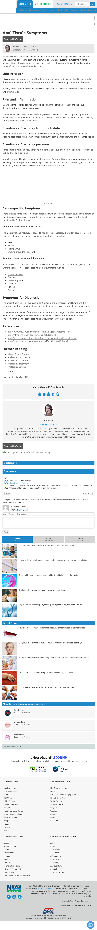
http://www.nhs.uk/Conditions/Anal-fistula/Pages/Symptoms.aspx (39, 331)
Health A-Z (8, 804)
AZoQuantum (56, 872)
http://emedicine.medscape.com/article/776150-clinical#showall (38, 341)
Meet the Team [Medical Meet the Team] (10, 853)
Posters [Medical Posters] (7, 834)
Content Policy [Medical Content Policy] (10, 879)
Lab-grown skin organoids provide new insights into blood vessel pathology (50, 649)
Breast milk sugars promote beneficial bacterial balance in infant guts (48, 582)
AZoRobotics (55, 863)
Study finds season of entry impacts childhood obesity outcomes (46, 679)
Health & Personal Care (13, 821)
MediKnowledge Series (13, 818)
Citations (10, 469)
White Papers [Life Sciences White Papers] (56, 808)
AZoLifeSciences (57, 879)
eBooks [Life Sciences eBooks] (53, 821)
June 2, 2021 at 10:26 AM (19, 490)
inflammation (13, 91)
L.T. (5, 485)
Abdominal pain (15, 274)
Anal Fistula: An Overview (19, 357)
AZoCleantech (56, 856)
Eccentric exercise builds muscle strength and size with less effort (47, 552)
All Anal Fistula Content (18, 354)
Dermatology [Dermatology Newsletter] (19, 729)
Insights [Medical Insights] (7, 814)
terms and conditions (44, 895)
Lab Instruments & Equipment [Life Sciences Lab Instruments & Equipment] (63, 801)
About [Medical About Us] (6, 850)
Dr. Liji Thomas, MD (30, 50)
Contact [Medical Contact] (7, 869)
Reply (8, 500)
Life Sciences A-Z (57, 804)
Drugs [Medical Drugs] (6, 827)
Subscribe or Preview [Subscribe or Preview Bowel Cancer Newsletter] (22, 719)
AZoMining (54, 869)
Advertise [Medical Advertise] (7, 866)
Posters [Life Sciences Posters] (53, 824)
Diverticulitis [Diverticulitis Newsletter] (19, 741)
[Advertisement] (48, 456)
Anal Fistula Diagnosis (18, 360)
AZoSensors (55, 866)
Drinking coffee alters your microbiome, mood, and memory (44, 596)
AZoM (52, 850)
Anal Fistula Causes (17, 367)
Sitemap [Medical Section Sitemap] (7, 863)
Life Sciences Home (43, 4)
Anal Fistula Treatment (18, 363)
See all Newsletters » (12, 753)
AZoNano (54, 853)
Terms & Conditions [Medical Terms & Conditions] (12, 872)
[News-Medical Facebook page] (9, 904)
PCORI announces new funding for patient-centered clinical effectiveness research (54, 664)
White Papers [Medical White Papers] (9, 808)
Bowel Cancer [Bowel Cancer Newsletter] (19, 717)
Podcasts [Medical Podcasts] (7, 837)
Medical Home (25, 4)
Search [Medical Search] (6, 856)
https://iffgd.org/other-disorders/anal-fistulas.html (32, 335)
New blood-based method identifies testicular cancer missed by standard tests (52, 634)
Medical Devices (10, 824)
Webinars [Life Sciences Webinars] (54, 818)
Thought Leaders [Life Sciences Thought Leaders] (57, 811)
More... (11, 371)
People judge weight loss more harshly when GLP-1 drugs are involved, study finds (53, 567)
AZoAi (52, 882)
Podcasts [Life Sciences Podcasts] (54, 827)
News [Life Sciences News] (52, 798)
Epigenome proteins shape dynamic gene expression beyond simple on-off (50, 611)
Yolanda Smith (48, 424)
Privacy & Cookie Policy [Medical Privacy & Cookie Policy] (13, 876)
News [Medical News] (6, 801)
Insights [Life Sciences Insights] (53, 814)
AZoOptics (54, 859)
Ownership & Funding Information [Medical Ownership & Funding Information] (18, 882)
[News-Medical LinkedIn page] (20, 904)
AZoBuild (54, 876)
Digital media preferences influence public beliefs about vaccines (46, 694)
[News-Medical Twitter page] (14, 904)
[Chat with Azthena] (90, 925)
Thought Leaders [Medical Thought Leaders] (11, 811)
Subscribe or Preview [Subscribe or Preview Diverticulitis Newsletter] (22, 744)
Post (6, 539)
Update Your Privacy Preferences (76, 908)
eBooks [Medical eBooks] (6, 831)
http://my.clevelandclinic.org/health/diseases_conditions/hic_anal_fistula (42, 338)
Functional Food (10, 798)
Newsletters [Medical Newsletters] (9, 859)
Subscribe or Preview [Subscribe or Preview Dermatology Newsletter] (22, 731)
